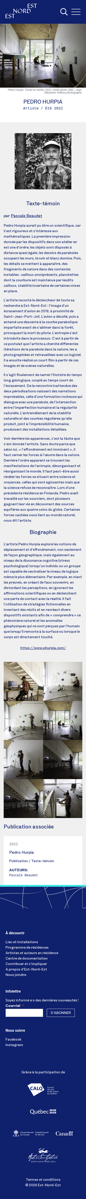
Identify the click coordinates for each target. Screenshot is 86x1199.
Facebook (13, 1040)
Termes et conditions (43, 1180)
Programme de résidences (27, 948)
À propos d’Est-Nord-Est (26, 969)
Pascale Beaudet (26, 216)
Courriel (15, 1006)
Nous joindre (16, 975)
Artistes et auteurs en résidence (32, 953)
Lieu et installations (22, 942)
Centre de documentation (27, 958)
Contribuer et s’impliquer (26, 964)
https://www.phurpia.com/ (43, 648)
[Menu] (75, 12)
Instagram (14, 1045)
